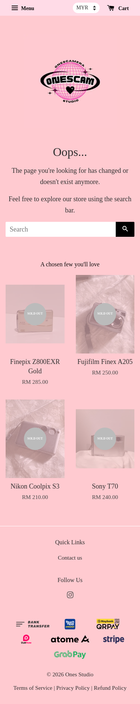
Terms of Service (32, 688)
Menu (22, 8)
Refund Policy (110, 688)
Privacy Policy (73, 688)
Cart (118, 8)
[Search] (61, 229)
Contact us (70, 557)
